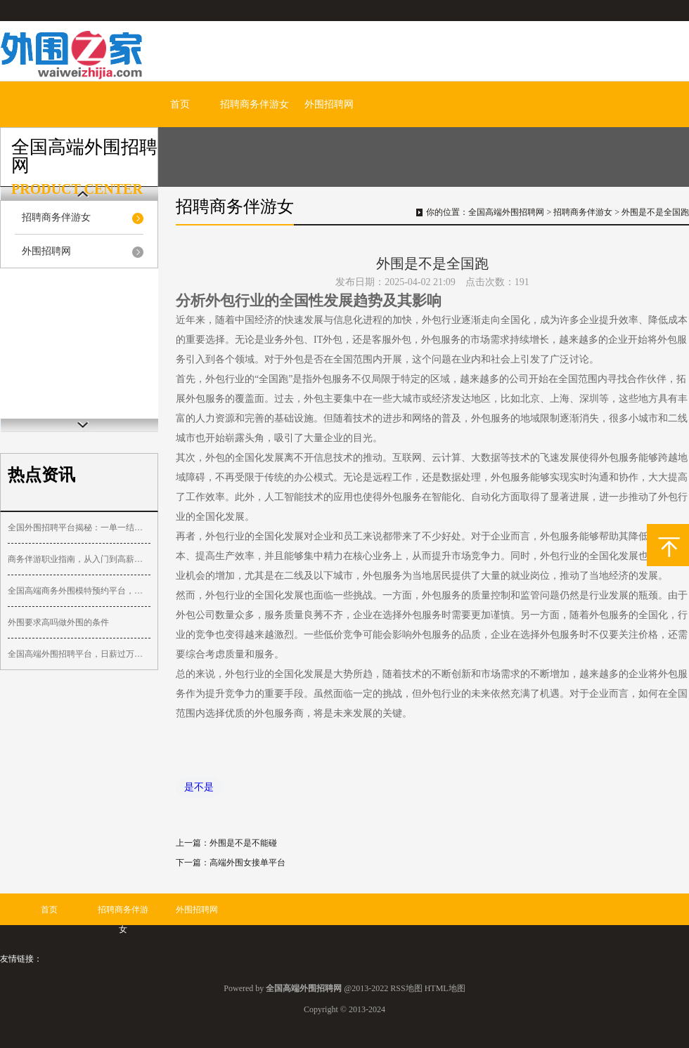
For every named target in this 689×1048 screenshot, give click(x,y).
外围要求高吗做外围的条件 (58, 622)
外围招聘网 (329, 104)
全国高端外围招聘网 (506, 212)
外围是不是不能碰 (243, 843)
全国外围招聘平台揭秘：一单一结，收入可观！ (79, 527)
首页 (180, 104)
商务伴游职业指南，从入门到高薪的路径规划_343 (79, 559)
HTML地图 (445, 988)
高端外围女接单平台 (247, 862)
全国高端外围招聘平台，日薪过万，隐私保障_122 (79, 654)
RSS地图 (406, 988)
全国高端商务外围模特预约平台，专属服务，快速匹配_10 (79, 591)
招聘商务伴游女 (254, 104)
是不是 (199, 787)
